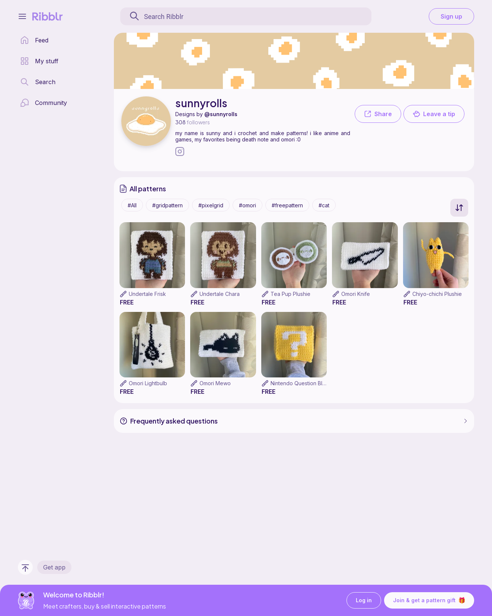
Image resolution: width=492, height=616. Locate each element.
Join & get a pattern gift (429, 600)
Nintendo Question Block (301, 383)
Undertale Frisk (147, 294)
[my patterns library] (39, 61)
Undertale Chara (219, 294)
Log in (364, 600)
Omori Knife (355, 294)
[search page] (37, 81)
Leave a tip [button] (434, 114)
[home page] (34, 40)
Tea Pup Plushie (290, 294)
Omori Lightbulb (148, 383)
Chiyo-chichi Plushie (437, 294)
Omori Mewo (215, 383)
